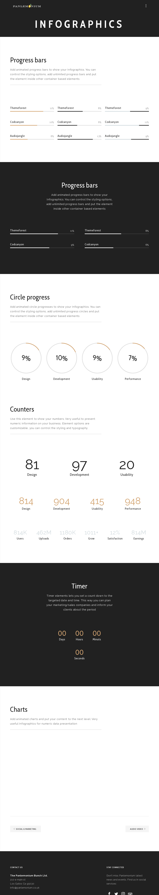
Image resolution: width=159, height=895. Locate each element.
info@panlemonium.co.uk (24, 887)
